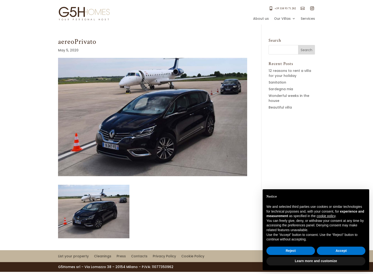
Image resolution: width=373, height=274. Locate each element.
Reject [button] (291, 251)
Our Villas (282, 19)
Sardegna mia (281, 89)
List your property (73, 256)
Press (121, 256)
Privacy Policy (164, 256)
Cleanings (102, 256)
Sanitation (277, 82)
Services (308, 19)
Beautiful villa (280, 107)
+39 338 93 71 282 (285, 8)
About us (261, 19)
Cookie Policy (192, 256)
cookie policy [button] (326, 216)
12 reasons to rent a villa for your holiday (290, 73)
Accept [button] (341, 251)
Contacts (139, 256)
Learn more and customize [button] (316, 261)
